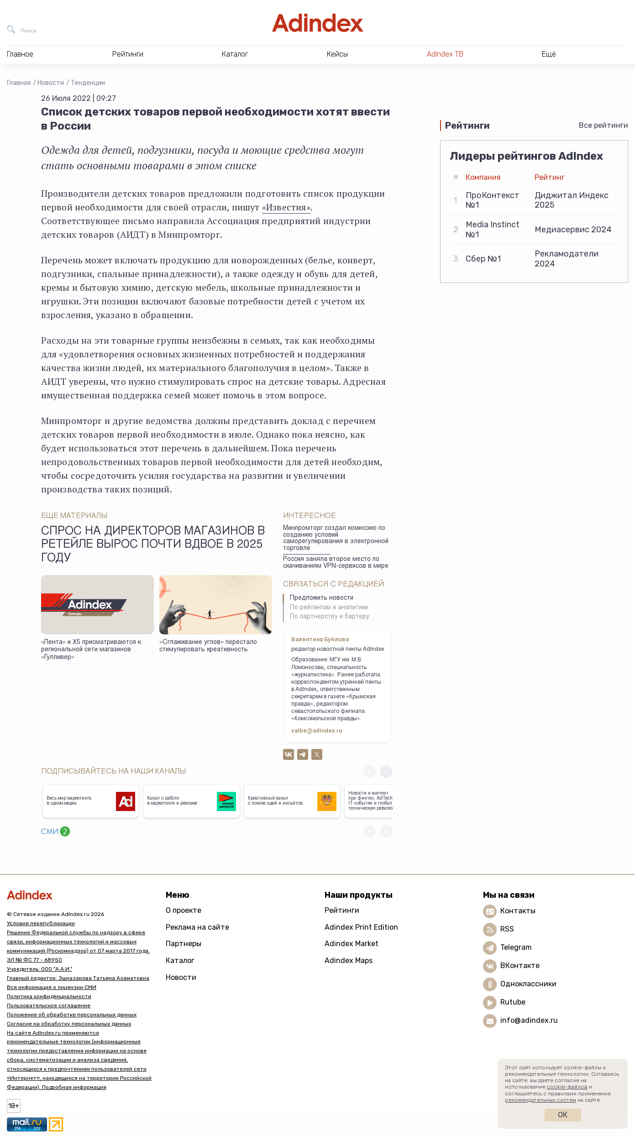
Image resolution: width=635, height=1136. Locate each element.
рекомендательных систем (540, 1100)
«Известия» (286, 207)
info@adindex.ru (529, 1020)
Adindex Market (351, 943)
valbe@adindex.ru (316, 731)
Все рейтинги (603, 125)
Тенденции (88, 83)
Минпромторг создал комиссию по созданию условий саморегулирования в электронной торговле (335, 538)
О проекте (183, 910)
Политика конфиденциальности (49, 996)
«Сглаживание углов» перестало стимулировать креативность (208, 646)
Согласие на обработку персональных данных (69, 1024)
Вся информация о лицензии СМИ (51, 987)
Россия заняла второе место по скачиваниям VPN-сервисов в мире (335, 563)
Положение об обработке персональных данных (71, 1014)
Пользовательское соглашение (48, 1005)
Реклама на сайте (197, 927)
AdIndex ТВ (445, 54)
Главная (19, 83)
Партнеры (183, 943)
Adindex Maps (349, 960)
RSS (507, 929)
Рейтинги (342, 910)
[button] (386, 771)
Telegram (516, 947)
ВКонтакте (520, 965)
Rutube (512, 1002)
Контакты (517, 910)
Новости (50, 83)
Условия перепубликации (41, 923)
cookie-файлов (567, 1087)
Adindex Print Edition (361, 927)
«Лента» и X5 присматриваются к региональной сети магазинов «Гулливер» (91, 650)
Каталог (180, 960)
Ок (562, 1114)
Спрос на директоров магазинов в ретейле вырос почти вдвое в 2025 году (153, 545)
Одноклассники (528, 983)
